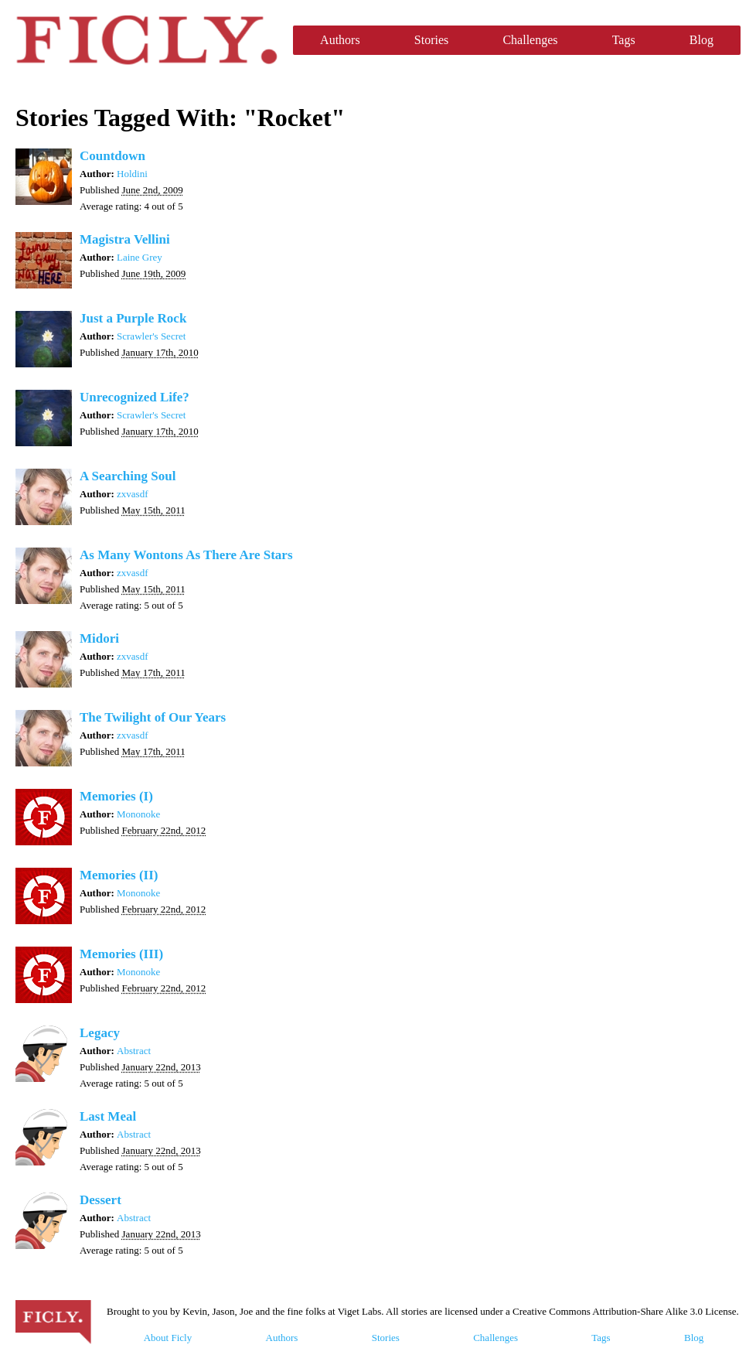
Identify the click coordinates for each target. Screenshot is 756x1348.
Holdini (132, 173)
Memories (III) (121, 954)
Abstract (134, 1050)
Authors (340, 39)
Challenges (529, 39)
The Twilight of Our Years (153, 717)
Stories (431, 39)
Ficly (146, 40)
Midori (99, 638)
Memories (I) (116, 796)
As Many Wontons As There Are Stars (186, 555)
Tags (623, 39)
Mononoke (138, 814)
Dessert (100, 1200)
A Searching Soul (127, 476)
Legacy (100, 1033)
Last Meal (108, 1116)
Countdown (112, 155)
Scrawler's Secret (151, 336)
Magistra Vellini (125, 239)
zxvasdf (132, 494)
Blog (701, 39)
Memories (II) (119, 875)
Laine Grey (139, 257)
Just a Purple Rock (133, 318)
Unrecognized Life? (134, 397)
